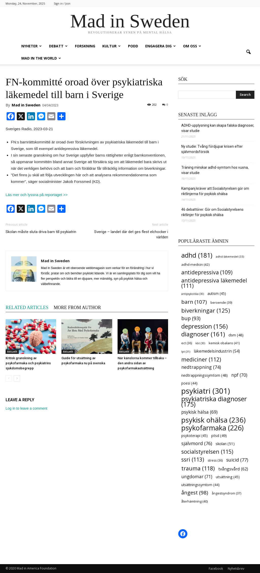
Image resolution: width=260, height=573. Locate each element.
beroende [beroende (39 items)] (221, 302)
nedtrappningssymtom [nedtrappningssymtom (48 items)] (204, 375)
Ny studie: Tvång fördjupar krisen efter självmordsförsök (212, 149)
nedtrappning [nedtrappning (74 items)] (201, 367)
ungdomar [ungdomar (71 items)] (196, 476)
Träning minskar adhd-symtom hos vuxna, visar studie (215, 170)
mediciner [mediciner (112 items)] (201, 359)
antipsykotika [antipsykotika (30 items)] (192, 294)
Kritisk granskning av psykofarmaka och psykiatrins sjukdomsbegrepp (28, 363)
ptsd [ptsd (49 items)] (219, 435)
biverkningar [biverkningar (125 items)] (205, 310)
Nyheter (31, 46)
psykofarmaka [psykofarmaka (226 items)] (212, 427)
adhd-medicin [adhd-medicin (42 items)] (195, 264)
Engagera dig (160, 46)
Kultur (111, 46)
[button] (248, 52)
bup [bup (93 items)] (190, 318)
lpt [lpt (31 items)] (185, 351)
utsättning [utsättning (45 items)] (228, 476)
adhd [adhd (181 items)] (196, 255)
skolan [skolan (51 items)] (225, 443)
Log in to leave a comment (26, 408)
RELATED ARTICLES (27, 307)
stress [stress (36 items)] (215, 460)
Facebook (216, 568)
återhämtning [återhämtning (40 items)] (194, 501)
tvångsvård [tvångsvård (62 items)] (233, 468)
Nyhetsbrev (236, 568)
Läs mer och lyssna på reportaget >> (37, 195)
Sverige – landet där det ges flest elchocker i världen (131, 234)
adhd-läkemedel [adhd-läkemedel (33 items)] (230, 256)
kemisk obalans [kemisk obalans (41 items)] (224, 343)
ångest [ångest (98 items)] (194, 492)
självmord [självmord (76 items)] (196, 443)
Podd (133, 46)
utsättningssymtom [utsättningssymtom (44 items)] (200, 484)
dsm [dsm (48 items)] (236, 335)
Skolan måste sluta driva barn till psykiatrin (41, 232)
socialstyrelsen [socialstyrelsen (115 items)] (207, 451)
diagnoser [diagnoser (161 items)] (203, 334)
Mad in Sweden (26, 104)
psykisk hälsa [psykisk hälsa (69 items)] (199, 412)
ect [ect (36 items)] (186, 343)
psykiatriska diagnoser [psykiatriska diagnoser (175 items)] (214, 401)
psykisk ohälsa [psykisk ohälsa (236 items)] (213, 420)
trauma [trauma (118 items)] (198, 468)
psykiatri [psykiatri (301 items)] (205, 391)
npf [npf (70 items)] (239, 375)
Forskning (85, 46)
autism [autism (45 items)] (216, 293)
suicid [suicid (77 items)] (237, 460)
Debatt (58, 46)
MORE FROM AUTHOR (77, 307)
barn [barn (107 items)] (194, 301)
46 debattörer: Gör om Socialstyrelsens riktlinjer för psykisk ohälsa (212, 212)
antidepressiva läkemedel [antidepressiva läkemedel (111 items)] (214, 283)
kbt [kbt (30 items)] (200, 343)
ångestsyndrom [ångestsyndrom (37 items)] (226, 493)
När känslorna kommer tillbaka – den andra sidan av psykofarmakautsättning (142, 363)
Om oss (192, 46)
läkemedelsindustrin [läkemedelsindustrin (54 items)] (217, 351)
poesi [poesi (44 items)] (189, 383)
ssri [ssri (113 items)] (192, 459)
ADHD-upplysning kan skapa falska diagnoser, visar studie (217, 128)
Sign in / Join (62, 3)
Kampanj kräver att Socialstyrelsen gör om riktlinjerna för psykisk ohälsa (215, 191)
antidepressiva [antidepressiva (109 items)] (207, 272)
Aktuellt (12, 351)
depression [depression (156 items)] (204, 326)
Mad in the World (41, 58)
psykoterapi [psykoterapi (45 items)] (194, 435)
